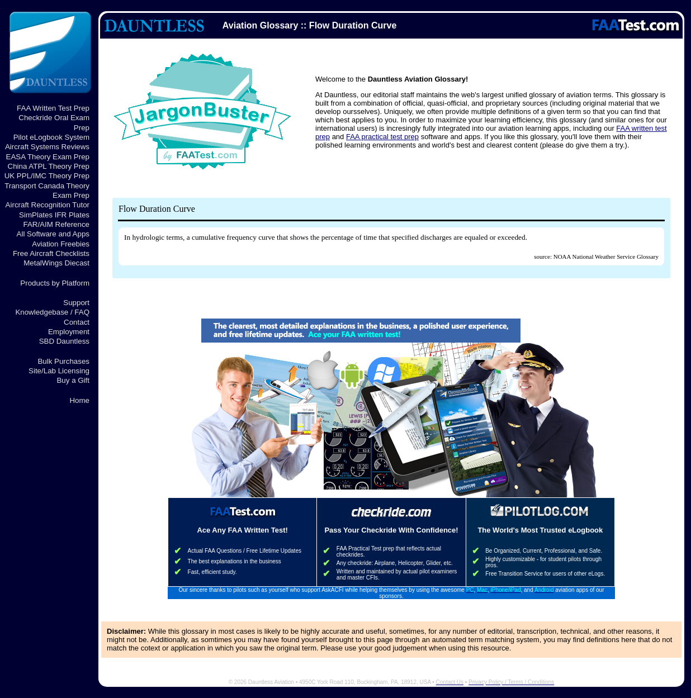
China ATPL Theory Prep (48, 166)
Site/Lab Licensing (59, 371)
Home (79, 400)
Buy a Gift (72, 380)
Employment (68, 331)
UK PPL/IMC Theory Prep (46, 176)
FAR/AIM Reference (56, 224)
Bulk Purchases (63, 361)
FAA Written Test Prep (53, 108)
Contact (76, 322)
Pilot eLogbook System (51, 137)
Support (76, 302)
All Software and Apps (53, 234)
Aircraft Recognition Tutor (47, 205)
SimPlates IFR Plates (54, 215)
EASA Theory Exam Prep (47, 157)
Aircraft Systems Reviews (47, 147)
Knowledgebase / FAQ (52, 312)
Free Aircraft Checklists (51, 253)
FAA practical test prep (382, 136)
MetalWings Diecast (56, 263)
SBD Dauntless (64, 341)
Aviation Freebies (60, 244)
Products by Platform (54, 283)
